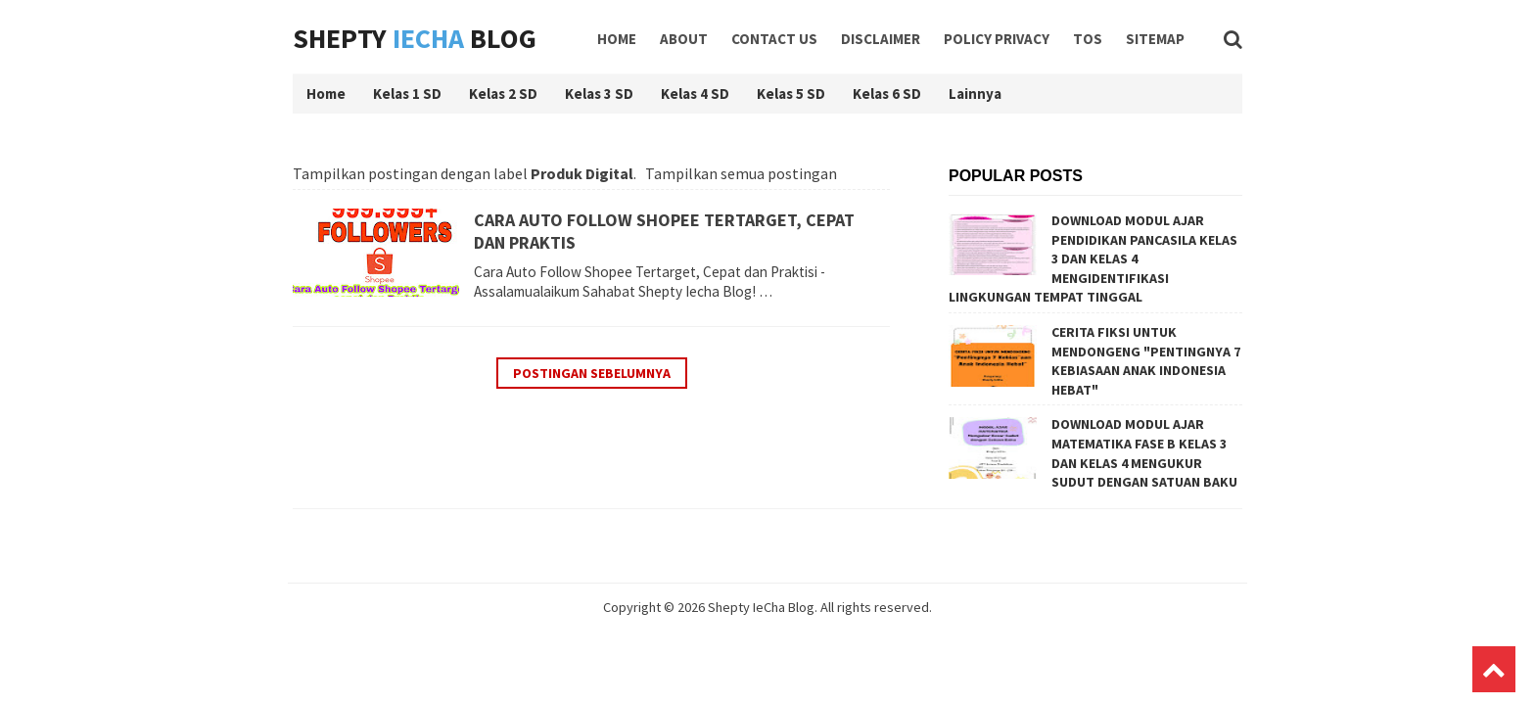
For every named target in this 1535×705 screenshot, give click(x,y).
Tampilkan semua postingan (741, 173)
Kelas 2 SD (503, 93)
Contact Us (774, 38)
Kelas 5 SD (791, 93)
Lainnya (975, 93)
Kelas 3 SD (599, 93)
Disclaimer (880, 38)
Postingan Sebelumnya (592, 373)
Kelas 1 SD (407, 93)
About (684, 38)
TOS (1087, 38)
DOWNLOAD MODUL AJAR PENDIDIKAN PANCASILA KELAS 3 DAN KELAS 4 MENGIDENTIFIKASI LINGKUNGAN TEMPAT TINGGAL (1093, 259)
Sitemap (1155, 38)
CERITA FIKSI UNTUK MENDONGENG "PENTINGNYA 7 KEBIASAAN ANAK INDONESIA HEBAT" (1145, 361)
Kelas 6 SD (887, 93)
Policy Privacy (996, 38)
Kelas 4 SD (695, 93)
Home (616, 38)
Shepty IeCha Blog (761, 607)
